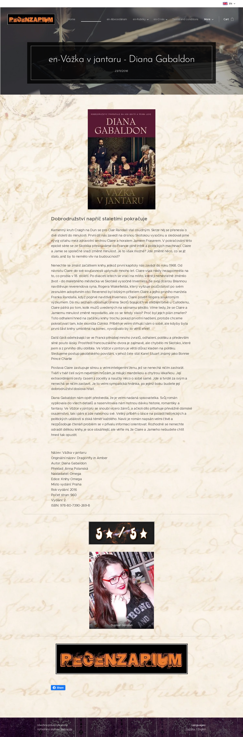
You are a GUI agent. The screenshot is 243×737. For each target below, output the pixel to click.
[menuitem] (69, 19)
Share (58, 687)
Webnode (66, 729)
